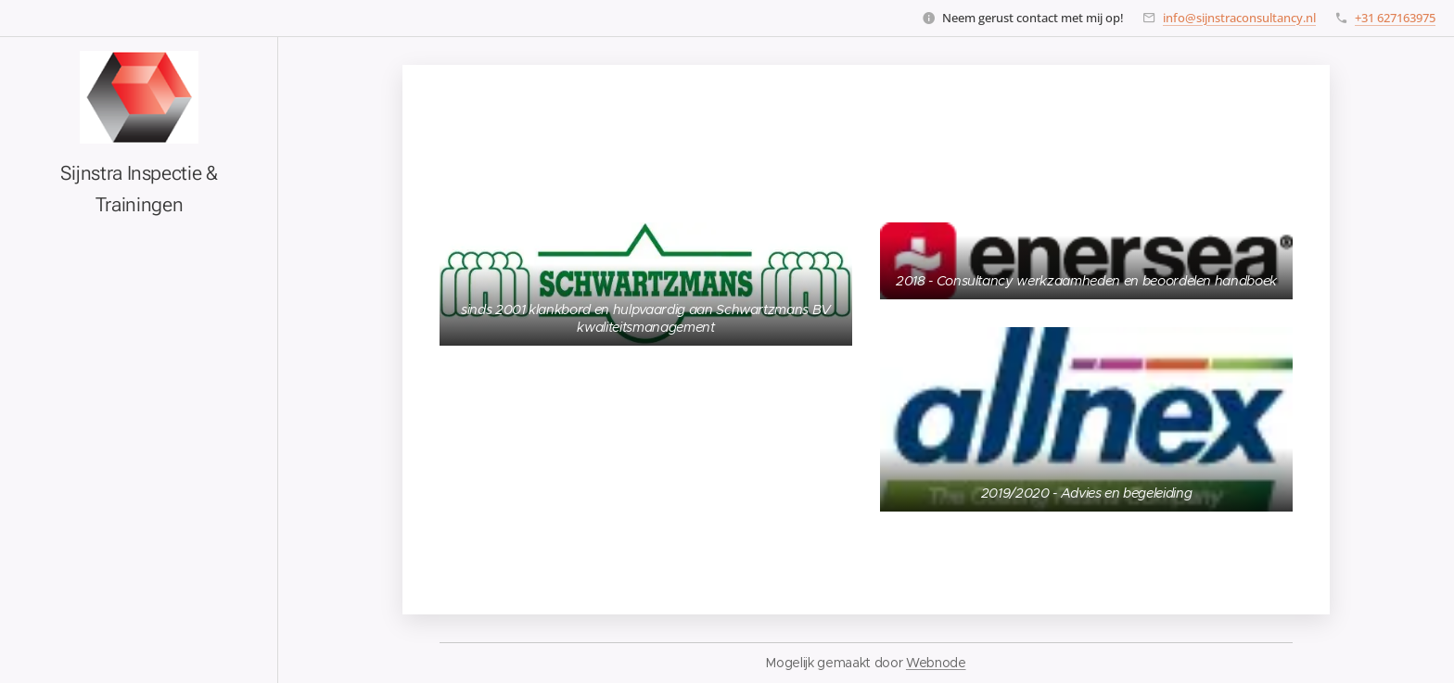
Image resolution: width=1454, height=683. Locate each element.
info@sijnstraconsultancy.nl (1239, 17)
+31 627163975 (1395, 17)
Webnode (936, 662)
